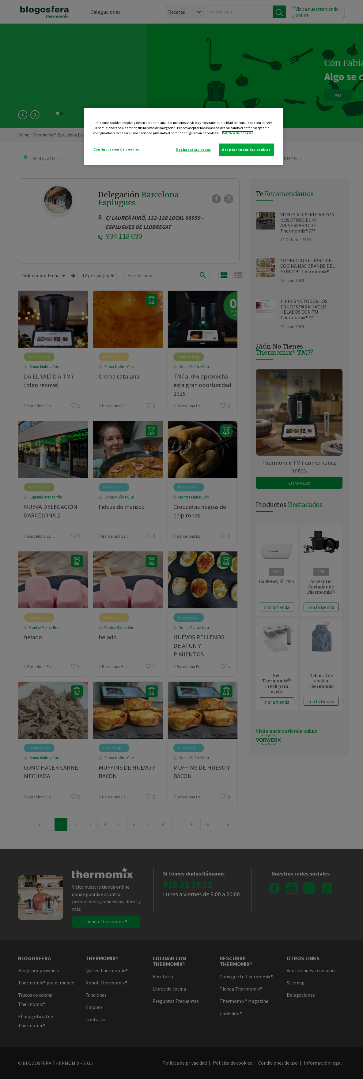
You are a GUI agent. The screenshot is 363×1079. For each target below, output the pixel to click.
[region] (183, 136)
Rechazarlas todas (193, 149)
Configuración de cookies (116, 149)
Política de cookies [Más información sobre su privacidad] (238, 133)
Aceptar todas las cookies (246, 149)
